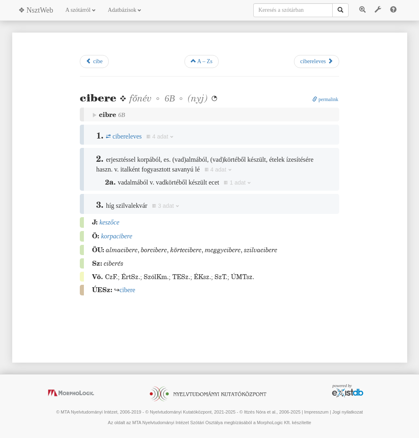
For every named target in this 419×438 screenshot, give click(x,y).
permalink (325, 99)
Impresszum (316, 411)
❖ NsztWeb (35, 10)
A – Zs (202, 61)
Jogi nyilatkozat (347, 411)
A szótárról (81, 10)
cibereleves (316, 61)
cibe (94, 61)
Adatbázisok (124, 10)
